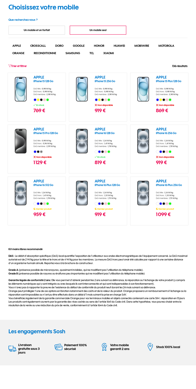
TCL (92, 53)
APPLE (16, 45)
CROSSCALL (38, 45)
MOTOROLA (166, 45)
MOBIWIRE (141, 45)
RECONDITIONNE (45, 53)
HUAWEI (119, 45)
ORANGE (18, 53)
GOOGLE (78, 45)
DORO (59, 45)
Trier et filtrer (17, 66)
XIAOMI (108, 53)
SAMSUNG (72, 53)
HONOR (99, 45)
